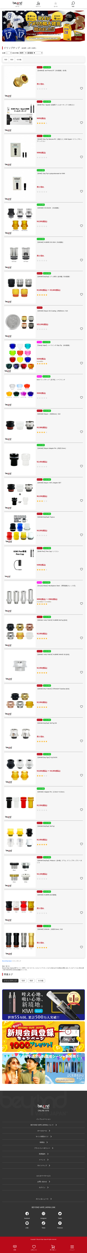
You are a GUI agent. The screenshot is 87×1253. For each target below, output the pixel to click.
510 (5, 59)
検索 (73, 3)
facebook (27, 1218)
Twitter (60, 1218)
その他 (19, 59)
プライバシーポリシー (42, 1148)
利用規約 (42, 1154)
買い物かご (53, 1249)
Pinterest (60, 1228)
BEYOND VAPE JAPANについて (42, 1125)
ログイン (38, 3)
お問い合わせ (42, 1182)
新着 (15, 1249)
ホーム (17, 6)
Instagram (43, 1218)
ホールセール (42, 1131)
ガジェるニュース (42, 1199)
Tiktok (43, 1228)
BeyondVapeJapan (7, 961)
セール (56, 6)
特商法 (42, 1142)
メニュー (72, 1247)
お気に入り (34, 1249)
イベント (42, 1160)
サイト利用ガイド (42, 1136)
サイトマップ (42, 1165)
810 (12, 59)
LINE (27, 1228)
